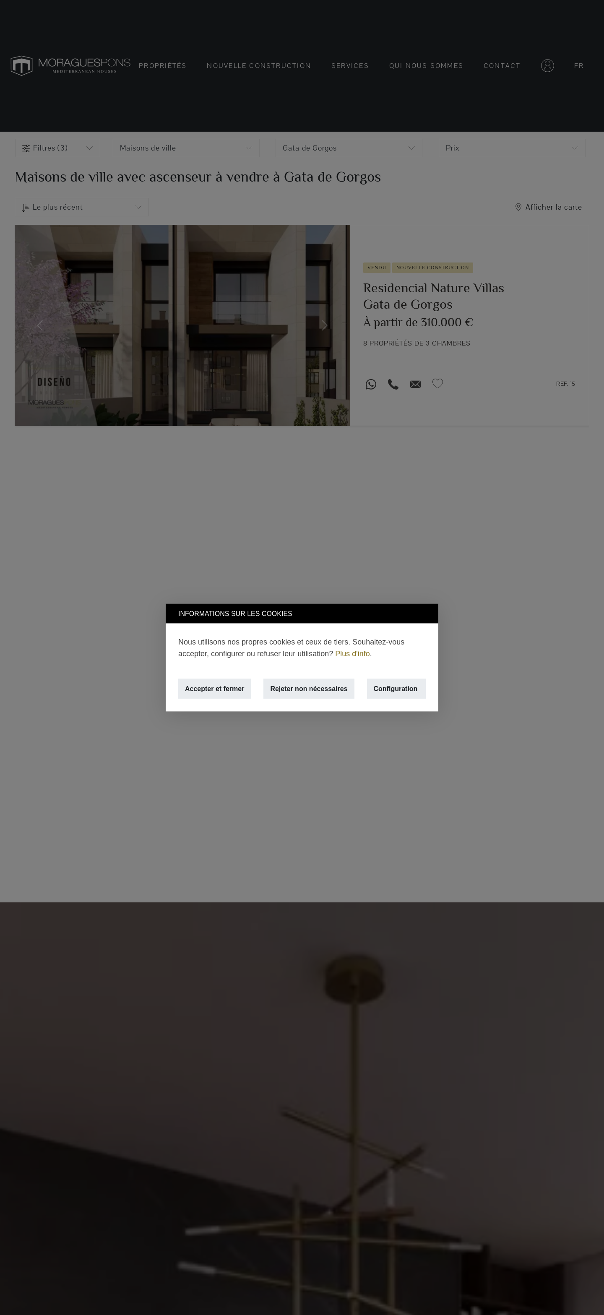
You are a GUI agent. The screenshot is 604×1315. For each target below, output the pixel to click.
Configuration (396, 688)
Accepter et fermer (214, 688)
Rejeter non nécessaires (308, 688)
